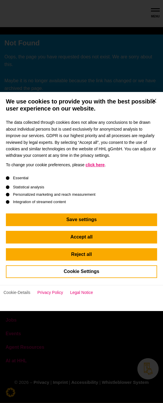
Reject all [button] (81, 259)
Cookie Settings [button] (81, 276)
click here (95, 170)
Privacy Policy (50, 298)
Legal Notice (81, 298)
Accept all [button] (81, 242)
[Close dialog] (154, 106)
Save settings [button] (81, 225)
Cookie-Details (17, 298)
